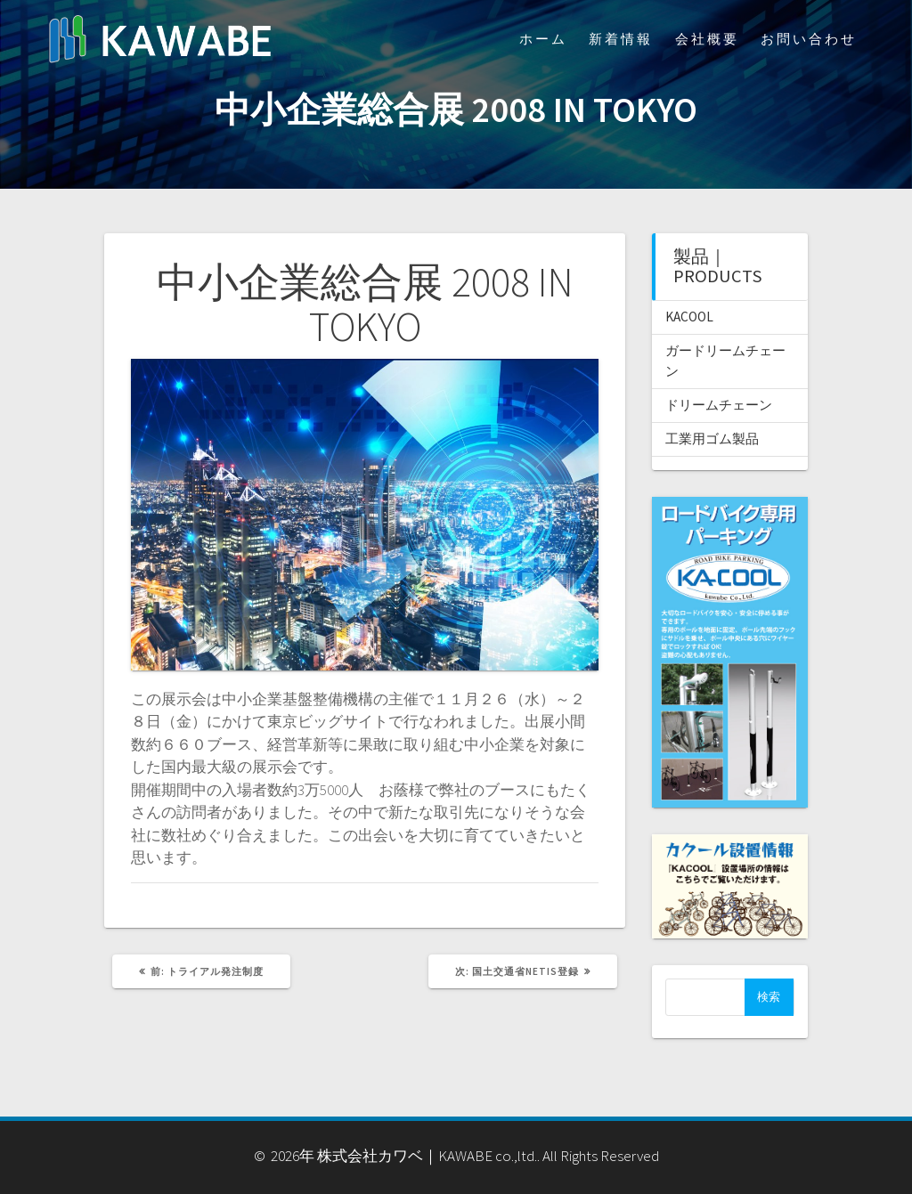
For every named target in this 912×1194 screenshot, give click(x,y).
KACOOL (689, 316)
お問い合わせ (809, 38)
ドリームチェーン (718, 404)
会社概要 (707, 38)
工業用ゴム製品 (712, 438)
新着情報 (621, 38)
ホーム (543, 38)
